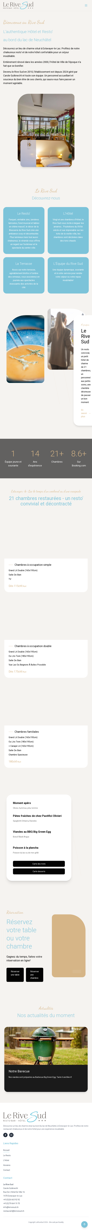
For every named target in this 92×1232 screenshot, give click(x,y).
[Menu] (86, 5)
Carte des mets (39, 864)
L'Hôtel (6, 1160)
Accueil (6, 1150)
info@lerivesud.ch (11, 1207)
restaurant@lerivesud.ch (13, 1211)
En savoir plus (86, 413)
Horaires (6, 1165)
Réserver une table (15, 973)
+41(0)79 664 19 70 (11, 1203)
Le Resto (7, 1155)
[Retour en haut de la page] (84, 1224)
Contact (6, 1170)
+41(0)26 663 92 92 (11, 1200)
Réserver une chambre (34, 974)
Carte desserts (39, 871)
